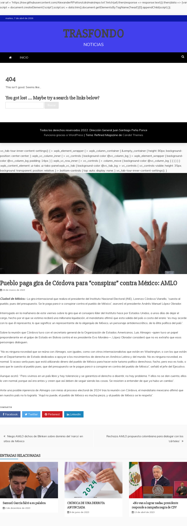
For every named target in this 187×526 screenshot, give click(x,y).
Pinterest (52, 414)
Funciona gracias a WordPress (64, 135)
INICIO (24, 57)
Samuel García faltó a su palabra (24, 503)
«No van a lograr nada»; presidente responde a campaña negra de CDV (155, 505)
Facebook (10, 414)
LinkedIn (74, 414)
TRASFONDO (93, 34)
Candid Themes (133, 135)
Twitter (31, 414)
